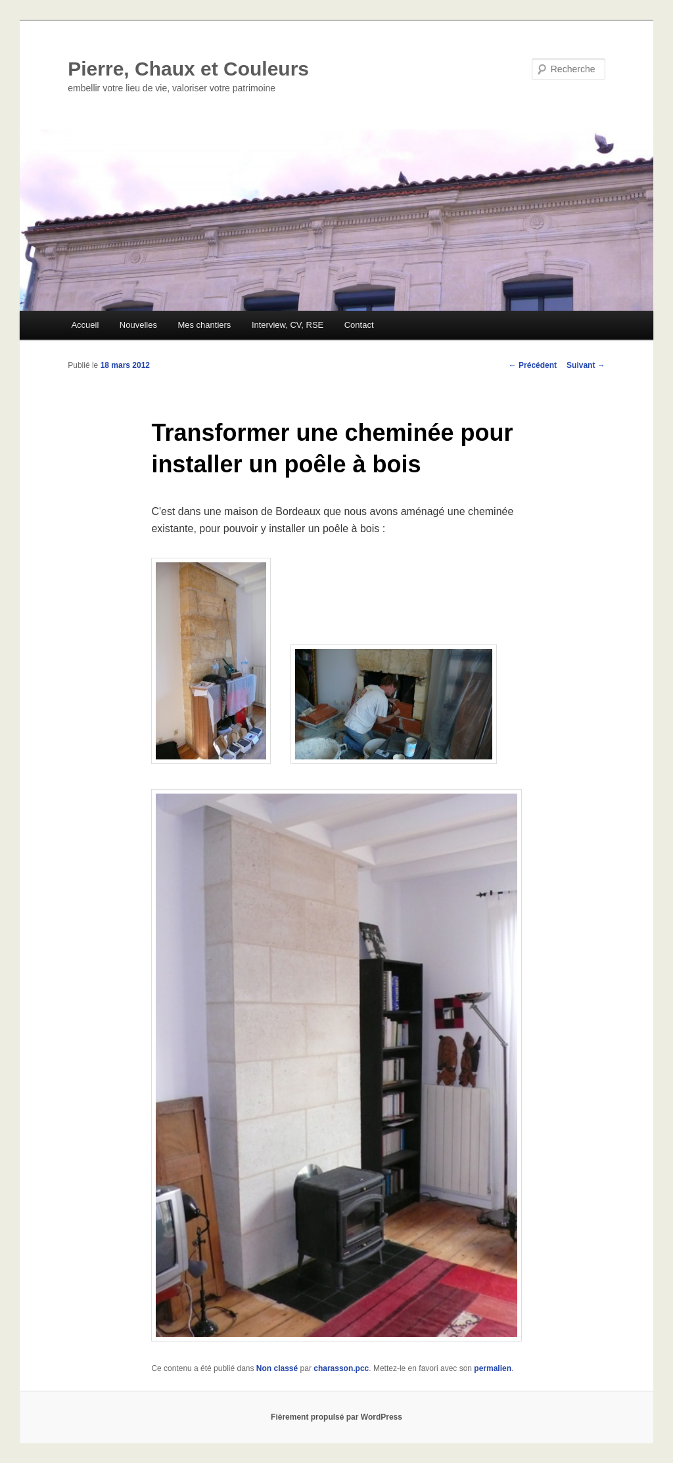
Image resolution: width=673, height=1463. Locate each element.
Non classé (277, 1368)
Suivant (586, 365)
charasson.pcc (341, 1368)
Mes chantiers (204, 325)
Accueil (85, 325)
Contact (359, 325)
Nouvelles (138, 325)
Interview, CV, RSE (287, 325)
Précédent (533, 365)
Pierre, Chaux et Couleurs (188, 68)
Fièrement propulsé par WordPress (336, 1417)
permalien (492, 1368)
